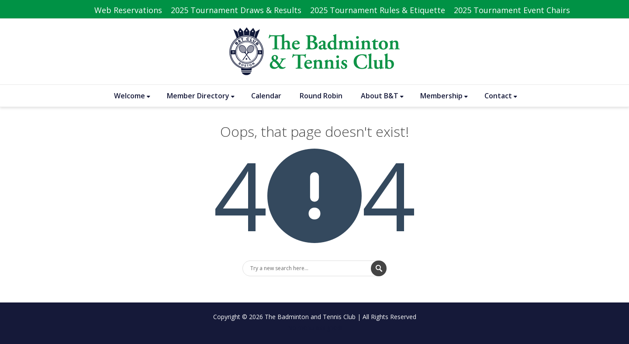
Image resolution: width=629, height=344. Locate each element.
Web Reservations (128, 10)
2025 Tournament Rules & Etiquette (377, 10)
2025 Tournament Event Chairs (512, 10)
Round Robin (321, 96)
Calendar (266, 96)
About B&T (382, 96)
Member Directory (201, 96)
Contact (500, 96)
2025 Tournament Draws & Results (236, 10)
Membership (444, 96)
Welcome (132, 96)
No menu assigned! (314, 327)
